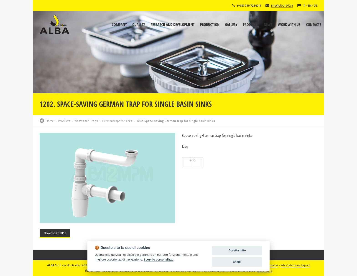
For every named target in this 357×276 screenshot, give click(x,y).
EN (309, 6)
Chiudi (237, 261)
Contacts (313, 24)
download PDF (55, 233)
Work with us (289, 24)
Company (119, 24)
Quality (138, 24)
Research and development (172, 24)
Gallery (231, 24)
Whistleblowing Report (295, 265)
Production (209, 24)
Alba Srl (54, 24)
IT (304, 6)
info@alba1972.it (282, 6)
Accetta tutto (237, 250)
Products (250, 24)
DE (315, 6)
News (268, 24)
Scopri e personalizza (158, 259)
